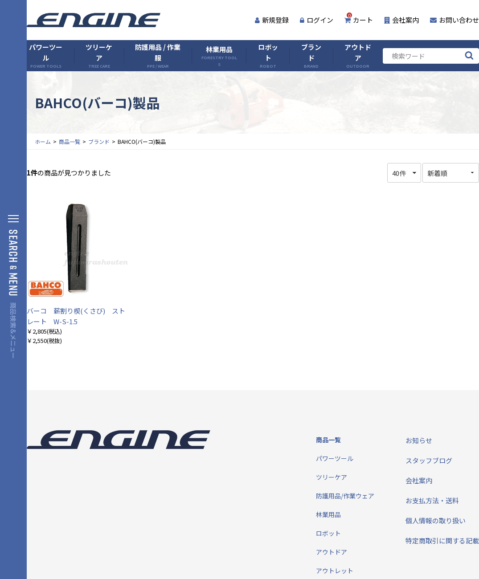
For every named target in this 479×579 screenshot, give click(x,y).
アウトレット (334, 570)
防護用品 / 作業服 (157, 56)
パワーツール (45, 56)
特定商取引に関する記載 (442, 540)
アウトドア (357, 56)
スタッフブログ (428, 460)
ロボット (268, 56)
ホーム (43, 141)
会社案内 (401, 19)
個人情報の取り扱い (435, 520)
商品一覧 (69, 141)
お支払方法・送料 (432, 500)
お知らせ (418, 440)
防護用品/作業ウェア (345, 495)
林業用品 (219, 56)
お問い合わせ (454, 19)
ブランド (311, 56)
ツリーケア (99, 56)
